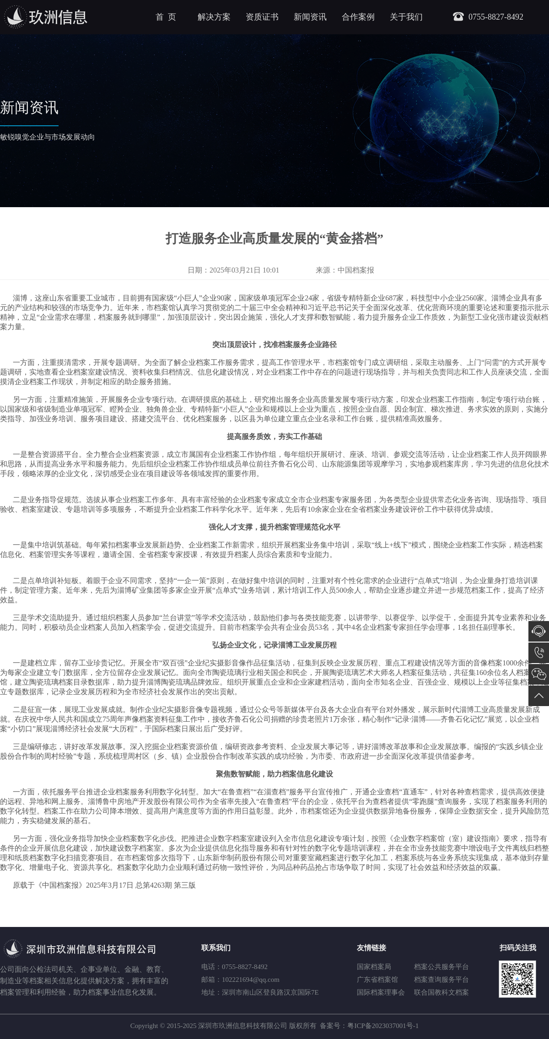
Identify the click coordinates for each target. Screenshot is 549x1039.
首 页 (166, 16)
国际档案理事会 (381, 992)
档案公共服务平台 (441, 966)
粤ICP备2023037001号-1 (383, 1025)
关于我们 (406, 16)
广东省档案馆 (377, 979)
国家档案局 (374, 966)
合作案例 (358, 16)
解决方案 (214, 16)
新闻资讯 (310, 16)
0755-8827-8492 (538, 653)
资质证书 (262, 16)
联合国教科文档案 (441, 992)
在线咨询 (538, 631)
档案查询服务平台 (441, 979)
